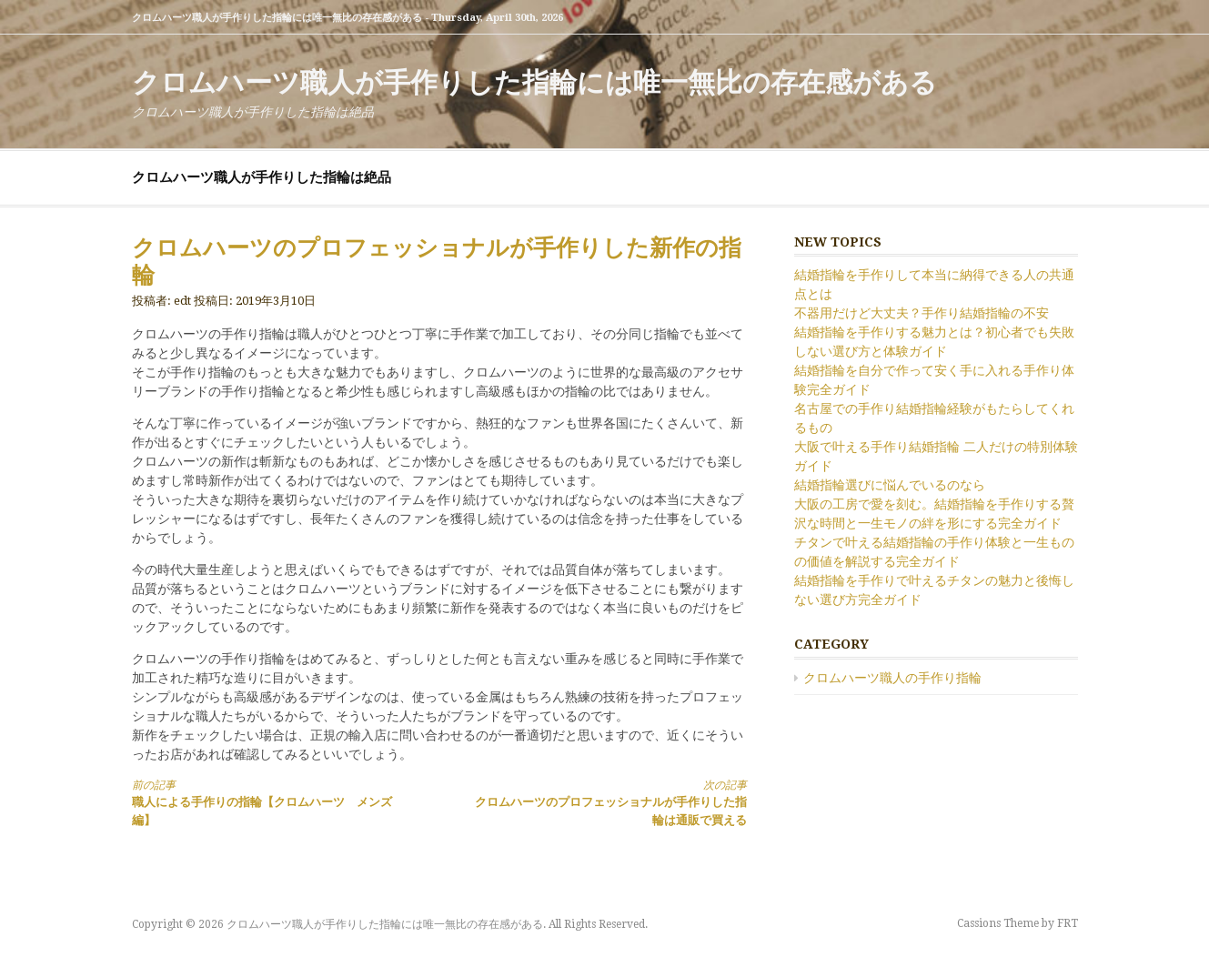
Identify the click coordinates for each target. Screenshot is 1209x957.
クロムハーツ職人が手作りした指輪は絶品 (261, 177)
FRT (1067, 923)
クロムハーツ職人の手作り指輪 (892, 677)
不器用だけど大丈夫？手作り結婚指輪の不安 (921, 313)
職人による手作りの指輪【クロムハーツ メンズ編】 (270, 802)
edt (182, 300)
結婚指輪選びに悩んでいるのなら (889, 485)
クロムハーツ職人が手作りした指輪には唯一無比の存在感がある (534, 82)
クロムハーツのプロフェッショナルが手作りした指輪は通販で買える (607, 802)
